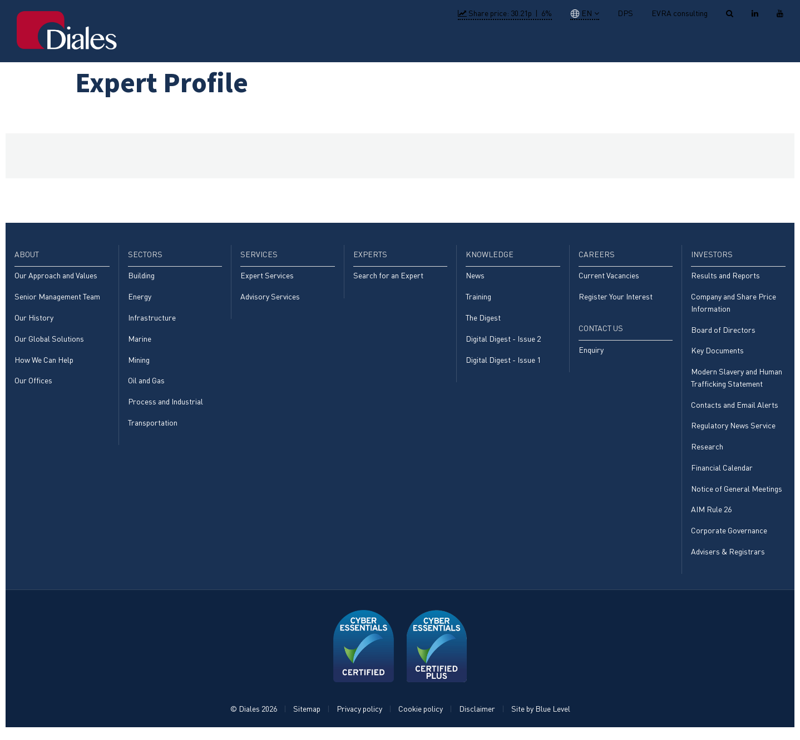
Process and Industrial (165, 404)
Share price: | (505, 13)
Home (302, 43)
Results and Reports (725, 276)
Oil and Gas (146, 383)
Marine (139, 340)
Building (141, 276)
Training (478, 297)
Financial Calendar (722, 472)
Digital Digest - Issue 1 (503, 362)
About (344, 43)
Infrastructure (152, 318)
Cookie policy (420, 716)
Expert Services (267, 276)
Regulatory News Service (733, 429)
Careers (623, 43)
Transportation (152, 426)
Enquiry (591, 351)
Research (707, 451)
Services (446, 43)
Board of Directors (723, 331)
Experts (500, 43)
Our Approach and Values (55, 276)
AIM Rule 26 (711, 515)
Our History (33, 318)
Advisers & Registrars (728, 558)
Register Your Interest (616, 297)
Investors (680, 43)
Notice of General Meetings (736, 493)
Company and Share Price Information (733, 303)
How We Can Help (43, 362)
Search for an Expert (388, 276)
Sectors (392, 43)
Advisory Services (270, 297)
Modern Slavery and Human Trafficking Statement (736, 380)
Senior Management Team (57, 297)
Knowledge (562, 43)
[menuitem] (302, 44)
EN (581, 13)
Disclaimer (477, 716)
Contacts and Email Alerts (734, 408)
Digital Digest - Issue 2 (503, 340)
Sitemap (306, 716)
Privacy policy (359, 716)
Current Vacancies (609, 276)
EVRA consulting (679, 13)
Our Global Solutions (49, 340)
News (475, 276)
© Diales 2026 (253, 716)
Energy (139, 297)
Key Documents (717, 352)
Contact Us (749, 43)
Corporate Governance (729, 536)
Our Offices (33, 383)
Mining (139, 362)
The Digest (483, 318)
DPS (625, 13)
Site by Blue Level (540, 716)
